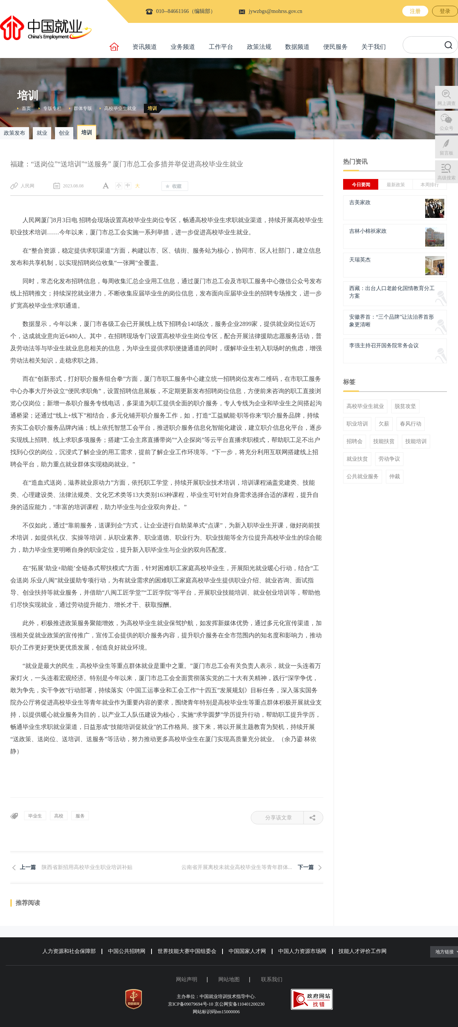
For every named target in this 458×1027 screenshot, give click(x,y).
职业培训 (357, 424)
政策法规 (259, 47)
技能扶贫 (384, 441)
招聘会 (355, 441)
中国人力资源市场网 (302, 951)
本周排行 (430, 184)
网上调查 (446, 103)
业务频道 (183, 47)
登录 (445, 11)
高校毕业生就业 (120, 108)
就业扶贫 (357, 459)
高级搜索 (446, 178)
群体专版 (83, 108)
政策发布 (14, 133)
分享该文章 (284, 817)
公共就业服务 (363, 476)
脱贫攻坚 (405, 406)
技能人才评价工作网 (363, 951)
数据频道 (297, 47)
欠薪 (384, 424)
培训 (152, 108)
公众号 (446, 128)
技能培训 (416, 441)
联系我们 (271, 979)
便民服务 (335, 47)
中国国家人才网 (247, 951)
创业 (64, 133)
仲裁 (394, 476)
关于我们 (373, 47)
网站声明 (186, 979)
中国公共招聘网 (126, 951)
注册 (415, 11)
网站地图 (229, 979)
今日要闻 (361, 184)
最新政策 (396, 184)
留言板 (446, 153)
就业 (42, 133)
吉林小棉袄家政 (368, 231)
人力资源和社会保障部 (69, 951)
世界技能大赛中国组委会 (187, 951)
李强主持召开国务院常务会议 (384, 345)
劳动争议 (389, 459)
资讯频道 (144, 47)
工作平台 (221, 47)
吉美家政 (360, 202)
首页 (26, 108)
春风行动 (410, 424)
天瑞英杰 (360, 260)
